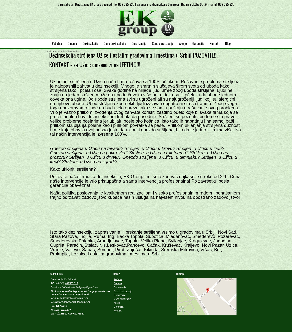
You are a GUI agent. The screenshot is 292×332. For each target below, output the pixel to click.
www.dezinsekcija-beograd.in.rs (74, 302)
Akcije (183, 43)
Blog (228, 43)
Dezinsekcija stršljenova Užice (67, 51)
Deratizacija (139, 43)
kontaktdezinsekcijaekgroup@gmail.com (78, 287)
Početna (57, 43)
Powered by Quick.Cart (230, 331)
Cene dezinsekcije (115, 43)
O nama (72, 43)
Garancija (198, 43)
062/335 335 (71, 283)
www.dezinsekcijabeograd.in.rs (72, 298)
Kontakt (214, 43)
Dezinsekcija (90, 43)
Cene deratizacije (163, 43)
